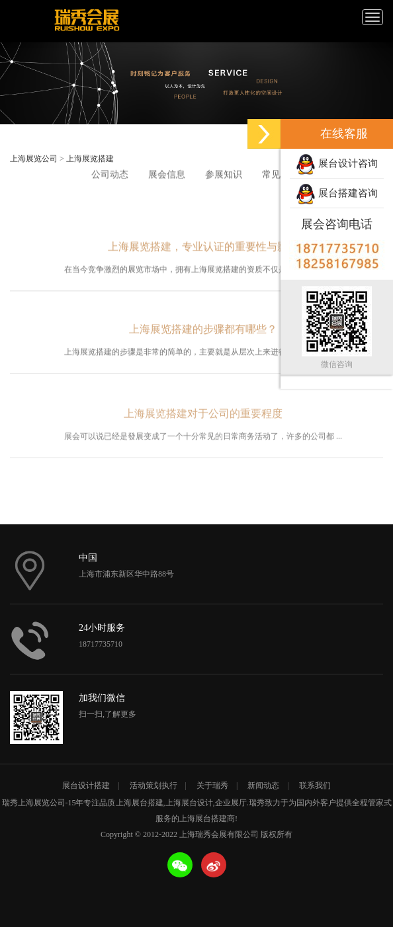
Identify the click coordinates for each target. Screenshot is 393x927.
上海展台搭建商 (207, 818)
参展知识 (223, 175)
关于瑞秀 (212, 785)
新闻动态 (263, 785)
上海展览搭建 (90, 158)
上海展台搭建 (139, 802)
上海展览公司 (34, 158)
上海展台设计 (189, 802)
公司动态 (109, 175)
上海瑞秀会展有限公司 (86, 21)
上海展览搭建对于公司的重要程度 (203, 423)
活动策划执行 (153, 785)
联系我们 (315, 785)
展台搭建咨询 (337, 194)
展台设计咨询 (337, 164)
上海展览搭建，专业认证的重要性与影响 (203, 251)
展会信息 (166, 175)
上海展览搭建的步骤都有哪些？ (203, 335)
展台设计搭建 (86, 785)
